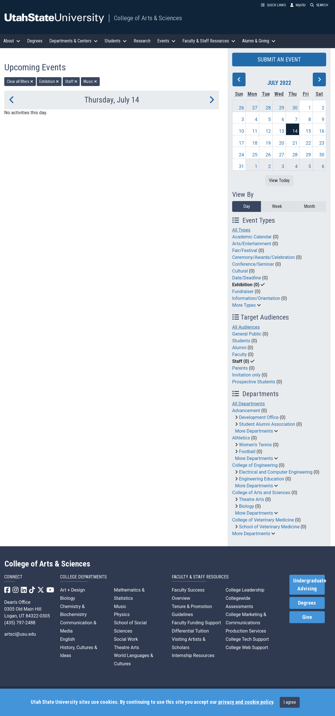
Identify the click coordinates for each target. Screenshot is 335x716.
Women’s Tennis (255, 444)
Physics (122, 614)
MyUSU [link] (298, 5)
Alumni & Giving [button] (258, 41)
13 (281, 131)
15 (308, 131)
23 (321, 143)
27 (254, 108)
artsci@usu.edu (20, 634)
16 (321, 131)
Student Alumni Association (267, 424)
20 (281, 143)
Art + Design (72, 590)
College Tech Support (247, 639)
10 (241, 131)
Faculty (239, 354)
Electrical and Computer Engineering (275, 472)
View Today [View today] (279, 180)
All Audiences (246, 327)
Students (241, 340)
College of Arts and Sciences (261, 492)
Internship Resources (193, 655)
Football (247, 451)
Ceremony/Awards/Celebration (263, 257)
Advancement (246, 410)
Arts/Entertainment (251, 243)
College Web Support (247, 647)
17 (241, 143)
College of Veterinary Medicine (263, 520)
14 (294, 131)
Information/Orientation (256, 298)
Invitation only (246, 375)
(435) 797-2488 (19, 622)
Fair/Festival (244, 250)
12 (268, 131)
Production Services (246, 631)
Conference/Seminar (253, 264)
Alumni (239, 347)
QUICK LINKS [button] (273, 5)
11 (254, 131)
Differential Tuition (190, 631)
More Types (244, 305)
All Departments (248, 403)
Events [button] (166, 41)
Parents (240, 368)
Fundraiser (243, 291)
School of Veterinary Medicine (269, 526)
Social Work (126, 639)
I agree (289, 702)
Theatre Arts (251, 499)
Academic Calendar (252, 237)
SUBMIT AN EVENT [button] (279, 59)
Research (142, 41)
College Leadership (245, 590)
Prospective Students (253, 381)
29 (281, 108)
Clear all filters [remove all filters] (20, 81)
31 (241, 166)
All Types (241, 230)
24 (241, 154)
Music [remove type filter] (90, 81)
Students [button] (116, 41)
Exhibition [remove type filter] (49, 81)
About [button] (11, 41)
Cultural (240, 271)
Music (120, 606)
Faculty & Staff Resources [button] (208, 41)
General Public (246, 334)
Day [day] (246, 206)
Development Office (259, 417)
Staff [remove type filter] (71, 81)
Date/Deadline (246, 278)
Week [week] (277, 206)
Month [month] (309, 206)
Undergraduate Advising (309, 585)
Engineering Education (261, 479)
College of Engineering (255, 465)
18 (254, 143)
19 (268, 143)
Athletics (241, 438)
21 (294, 143)
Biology (246, 506)
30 (294, 108)
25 (254, 154)
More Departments (254, 431)
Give (307, 617)
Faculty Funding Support (196, 622)
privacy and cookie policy (245, 702)
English (67, 639)
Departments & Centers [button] (73, 41)
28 (268, 108)
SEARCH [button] (319, 5)
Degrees (34, 41)
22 (308, 143)
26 (241, 108)
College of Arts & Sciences (148, 18)
